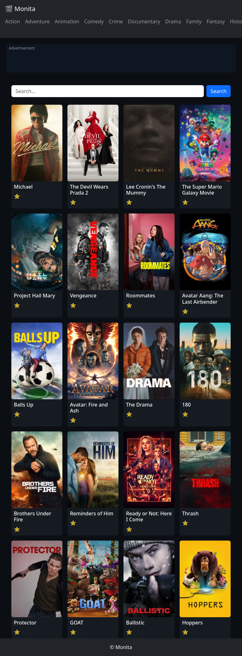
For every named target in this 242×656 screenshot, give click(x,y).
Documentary (144, 21)
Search (218, 91)
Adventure (37, 21)
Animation (67, 21)
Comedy (94, 21)
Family (194, 21)
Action (12, 21)
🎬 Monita (20, 8)
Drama (173, 21)
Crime (116, 21)
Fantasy (216, 21)
